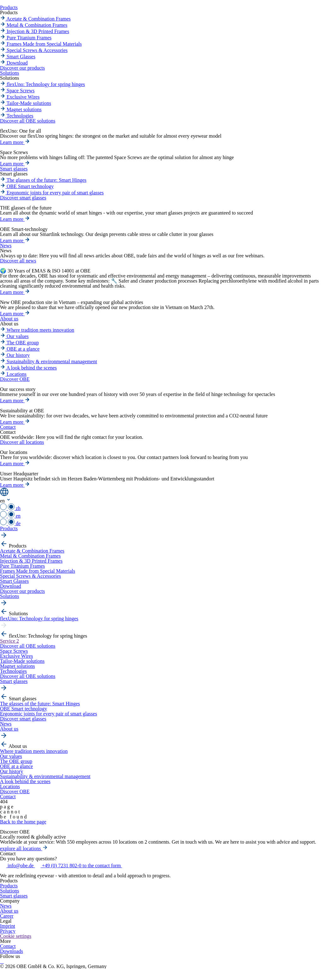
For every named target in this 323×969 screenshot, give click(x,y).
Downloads (11, 951)
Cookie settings (15, 936)
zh (10, 508)
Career (7, 916)
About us (9, 911)
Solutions (9, 890)
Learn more (15, 142)
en (10, 516)
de (10, 523)
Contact (8, 946)
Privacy (7, 931)
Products (9, 885)
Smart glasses (14, 895)
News (5, 906)
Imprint (7, 926)
